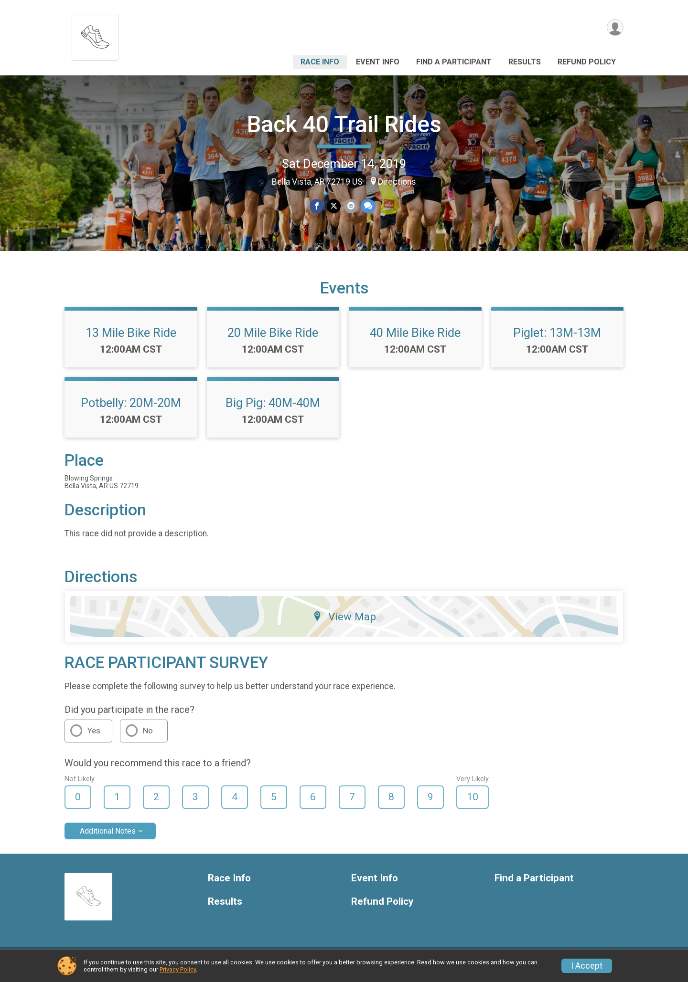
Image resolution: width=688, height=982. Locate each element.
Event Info (377, 61)
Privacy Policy (178, 969)
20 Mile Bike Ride (272, 338)
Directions (397, 182)
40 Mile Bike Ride (415, 338)
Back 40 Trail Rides (344, 124)
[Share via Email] (350, 206)
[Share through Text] (367, 206)
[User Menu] (615, 28)
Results (524, 61)
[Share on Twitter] (334, 206)
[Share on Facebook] (317, 206)
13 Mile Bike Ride (131, 338)
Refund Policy (587, 61)
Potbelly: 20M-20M (131, 408)
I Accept (586, 966)
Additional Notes (108, 836)
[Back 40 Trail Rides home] (95, 34)
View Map (344, 622)
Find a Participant (454, 61)
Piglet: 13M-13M (557, 338)
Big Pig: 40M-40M (273, 408)
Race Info (320, 61)
